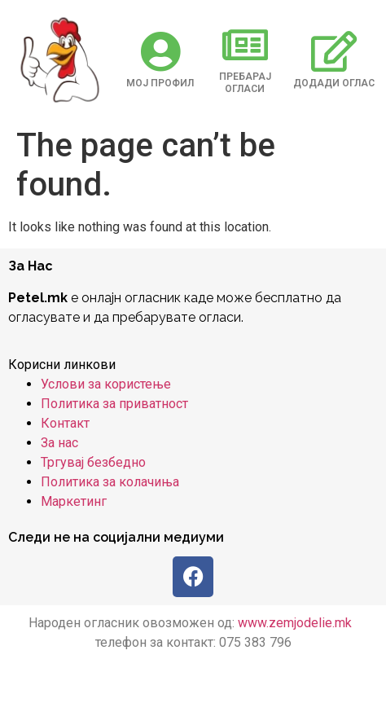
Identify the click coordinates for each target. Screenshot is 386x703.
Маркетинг (74, 501)
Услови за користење (106, 384)
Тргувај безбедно (93, 462)
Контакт (65, 423)
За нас (59, 442)
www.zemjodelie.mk (295, 623)
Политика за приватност (114, 403)
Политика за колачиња (110, 482)
